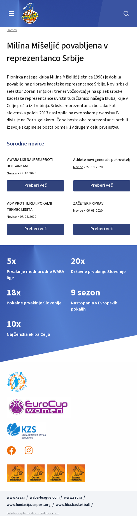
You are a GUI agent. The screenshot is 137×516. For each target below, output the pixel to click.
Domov (12, 30)
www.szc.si (73, 497)
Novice (12, 173)
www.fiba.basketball (73, 505)
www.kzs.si (16, 497)
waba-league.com (45, 497)
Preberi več (35, 185)
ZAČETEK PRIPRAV (88, 203)
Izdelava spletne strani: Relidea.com (33, 513)
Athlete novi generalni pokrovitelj (101, 160)
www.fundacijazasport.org (29, 505)
